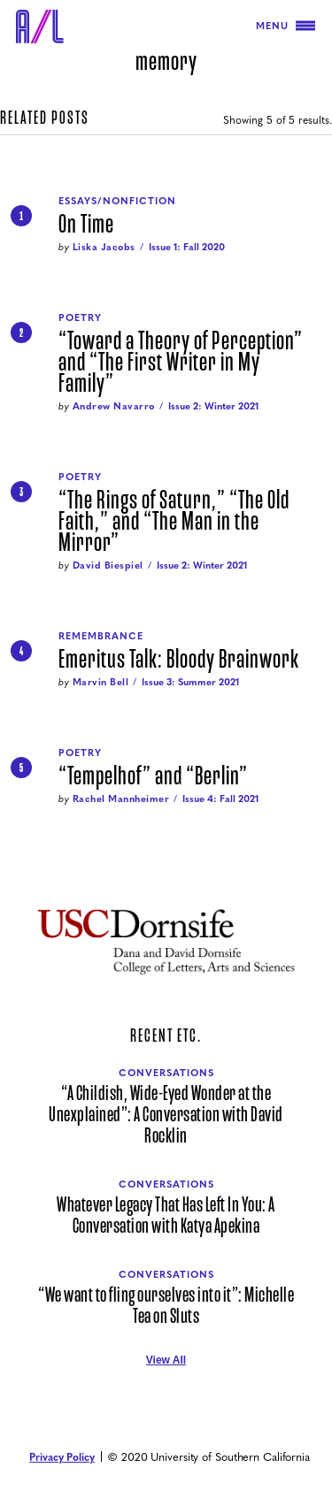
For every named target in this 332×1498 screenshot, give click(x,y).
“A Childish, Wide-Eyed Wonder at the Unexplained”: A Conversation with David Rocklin (166, 1115)
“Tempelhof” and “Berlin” (153, 776)
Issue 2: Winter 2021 (213, 405)
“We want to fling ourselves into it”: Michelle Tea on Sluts (166, 1306)
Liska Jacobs (104, 246)
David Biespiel (108, 564)
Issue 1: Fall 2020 (187, 246)
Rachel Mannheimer (121, 798)
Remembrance (100, 635)
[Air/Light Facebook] (166, 1386)
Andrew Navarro (114, 405)
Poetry (80, 317)
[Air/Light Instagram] (186, 1386)
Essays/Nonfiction (117, 200)
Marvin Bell (101, 681)
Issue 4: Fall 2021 (220, 798)
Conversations (166, 1072)
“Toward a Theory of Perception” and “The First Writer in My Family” (180, 362)
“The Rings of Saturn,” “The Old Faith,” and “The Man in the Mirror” (174, 522)
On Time (86, 224)
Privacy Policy (62, 1456)
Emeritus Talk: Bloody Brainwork (178, 659)
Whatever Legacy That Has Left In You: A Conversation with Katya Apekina (166, 1216)
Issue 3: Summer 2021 (190, 681)
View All (166, 1360)
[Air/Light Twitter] (147, 1386)
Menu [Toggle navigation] (285, 25)
